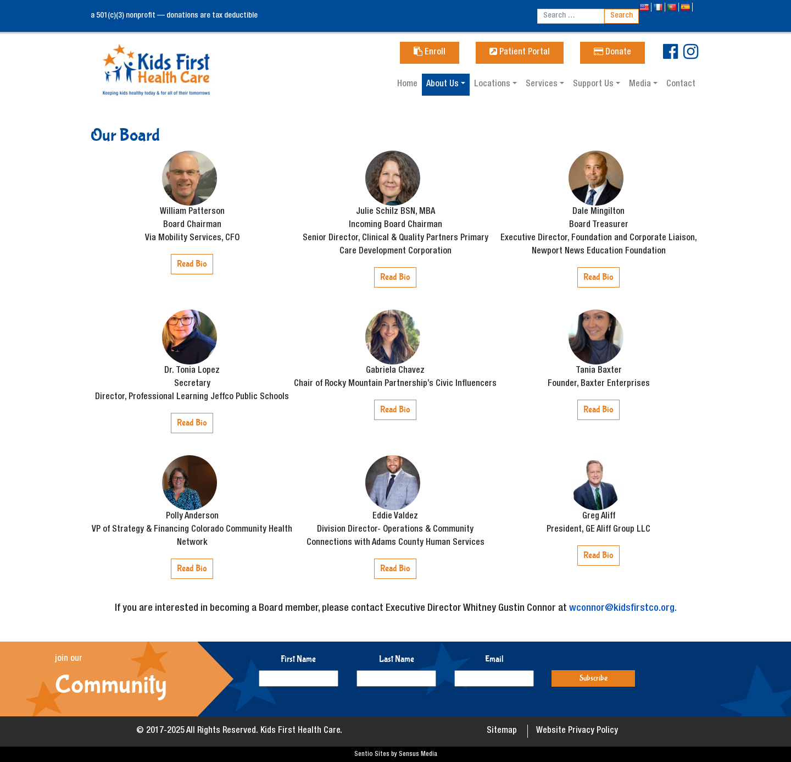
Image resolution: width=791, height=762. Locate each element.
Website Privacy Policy (577, 731)
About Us (443, 84)
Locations (493, 84)
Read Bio (192, 263)
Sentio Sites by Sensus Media (395, 754)
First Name (298, 659)
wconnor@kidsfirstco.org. (623, 609)
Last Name (396, 659)
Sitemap (502, 731)
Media (641, 84)
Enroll (429, 52)
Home (407, 84)
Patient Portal (519, 52)
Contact (680, 84)
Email (494, 659)
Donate (612, 52)
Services (543, 84)
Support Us (594, 84)
